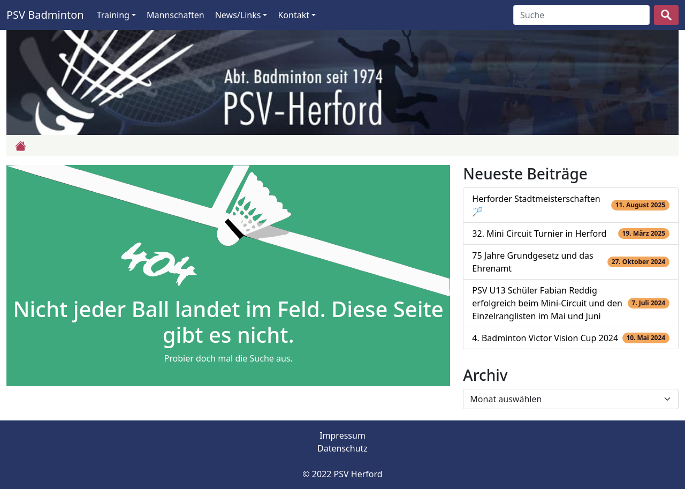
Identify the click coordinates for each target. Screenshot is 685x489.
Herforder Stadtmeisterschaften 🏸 (536, 205)
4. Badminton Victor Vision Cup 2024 (545, 338)
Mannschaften (175, 15)
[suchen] (666, 15)
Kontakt (293, 15)
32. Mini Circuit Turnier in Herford (539, 233)
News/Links (238, 15)
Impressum (342, 435)
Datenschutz (342, 448)
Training (113, 15)
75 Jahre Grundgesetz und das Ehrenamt (532, 262)
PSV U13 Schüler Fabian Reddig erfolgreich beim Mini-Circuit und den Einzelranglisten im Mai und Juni (547, 303)
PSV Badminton (45, 14)
